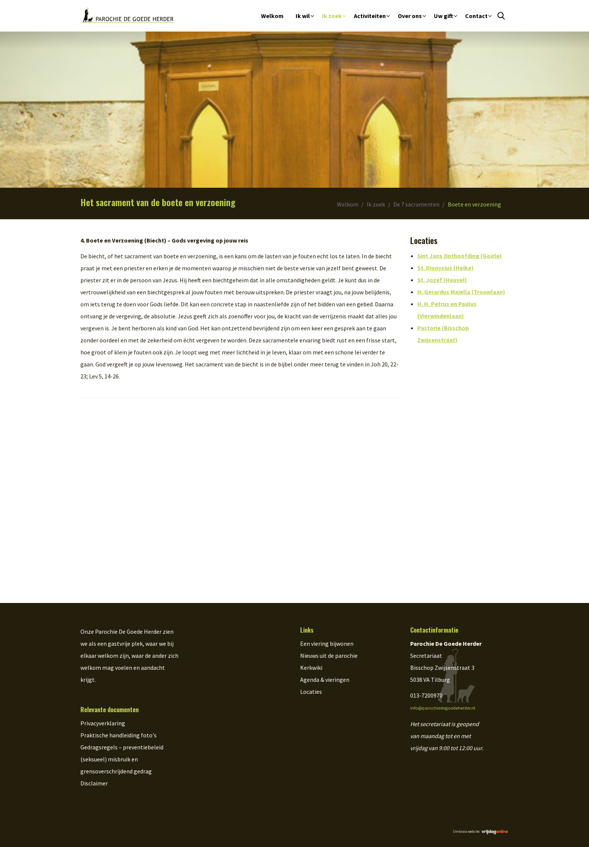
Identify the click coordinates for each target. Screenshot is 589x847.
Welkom (272, 16)
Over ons (410, 16)
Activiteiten (370, 16)
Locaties (311, 691)
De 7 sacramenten (416, 204)
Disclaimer (94, 783)
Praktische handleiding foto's (118, 735)
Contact (476, 16)
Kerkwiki (311, 667)
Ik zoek (332, 16)
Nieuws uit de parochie (329, 655)
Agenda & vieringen (324, 679)
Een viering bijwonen (326, 643)
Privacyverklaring (102, 723)
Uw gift (443, 16)
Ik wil (303, 16)
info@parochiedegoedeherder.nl (442, 708)
